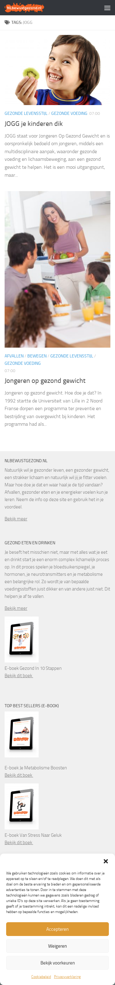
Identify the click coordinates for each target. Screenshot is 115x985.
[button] (106, 861)
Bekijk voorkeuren (57, 963)
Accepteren (57, 929)
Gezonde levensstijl (26, 113)
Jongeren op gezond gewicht (45, 381)
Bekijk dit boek (19, 675)
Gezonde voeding (69, 113)
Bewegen (37, 356)
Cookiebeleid (41, 977)
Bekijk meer (16, 519)
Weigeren (57, 946)
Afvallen (14, 356)
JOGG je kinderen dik (34, 124)
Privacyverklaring (67, 977)
